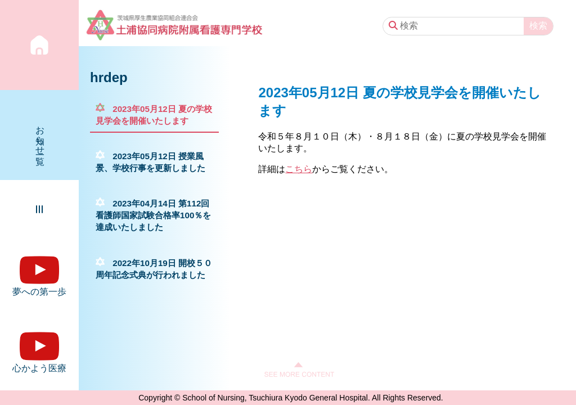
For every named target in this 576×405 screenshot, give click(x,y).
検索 (538, 25)
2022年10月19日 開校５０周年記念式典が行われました (154, 269)
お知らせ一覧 (40, 135)
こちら (298, 169)
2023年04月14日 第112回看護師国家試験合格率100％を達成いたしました (153, 215)
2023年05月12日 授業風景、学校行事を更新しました (150, 162)
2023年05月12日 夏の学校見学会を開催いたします (154, 114)
